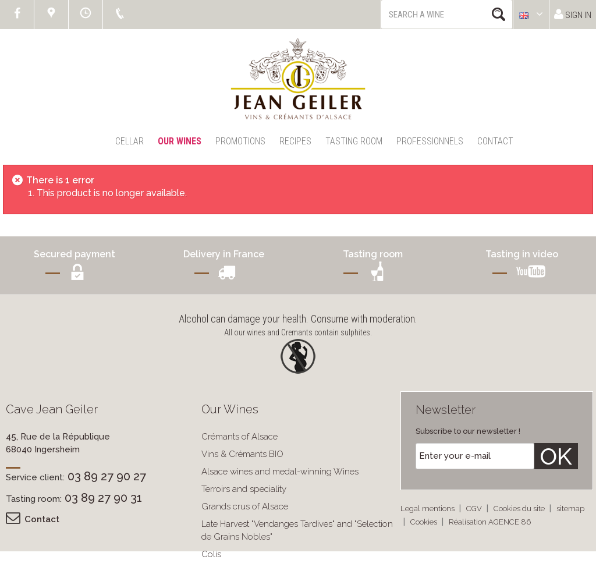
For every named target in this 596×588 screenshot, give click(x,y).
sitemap (570, 508)
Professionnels (429, 141)
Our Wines (179, 141)
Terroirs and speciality (243, 489)
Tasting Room (353, 141)
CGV (475, 508)
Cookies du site (520, 508)
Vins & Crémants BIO (242, 454)
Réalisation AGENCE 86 (490, 522)
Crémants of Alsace (239, 436)
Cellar (129, 141)
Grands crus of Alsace (244, 506)
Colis (211, 554)
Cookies (424, 522)
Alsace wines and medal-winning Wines (280, 471)
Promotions (240, 141)
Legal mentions (428, 508)
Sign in (572, 14)
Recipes (295, 141)
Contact (495, 141)
